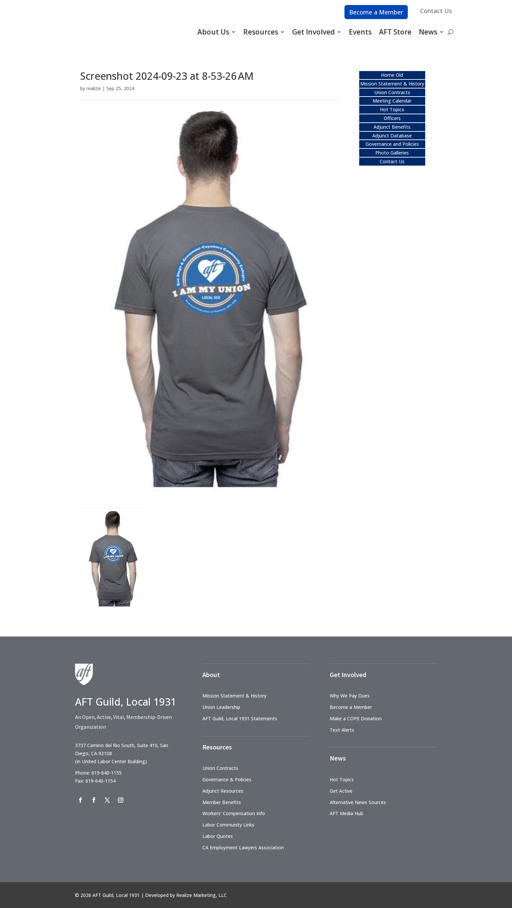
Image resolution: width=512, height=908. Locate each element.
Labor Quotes (217, 836)
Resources (260, 32)
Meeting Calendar (392, 101)
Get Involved (313, 32)
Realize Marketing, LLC (201, 895)
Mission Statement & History (392, 83)
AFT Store (395, 32)
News (428, 32)
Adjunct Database (392, 135)
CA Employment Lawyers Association (243, 847)
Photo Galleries (392, 152)
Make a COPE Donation (356, 718)
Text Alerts (342, 730)
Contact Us (436, 11)
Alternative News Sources (358, 802)
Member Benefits (221, 802)
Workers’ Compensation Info (233, 813)
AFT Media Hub (346, 813)
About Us (213, 32)
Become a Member (376, 12)
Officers (392, 118)
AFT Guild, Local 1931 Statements (239, 718)
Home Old (392, 75)
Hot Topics (392, 109)
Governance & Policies (226, 779)
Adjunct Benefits (392, 127)
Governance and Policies (392, 144)
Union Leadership (221, 707)
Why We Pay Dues (350, 695)
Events (360, 32)
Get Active (341, 791)
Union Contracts (392, 92)
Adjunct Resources (222, 791)
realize (93, 88)
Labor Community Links (228, 825)
